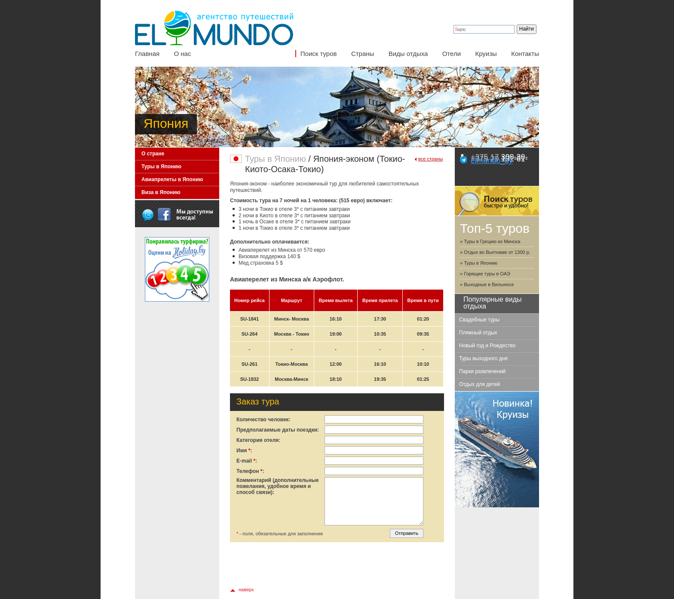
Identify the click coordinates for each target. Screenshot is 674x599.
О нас (182, 53)
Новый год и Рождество (487, 346)
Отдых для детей (479, 384)
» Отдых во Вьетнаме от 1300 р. (495, 252)
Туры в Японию (161, 167)
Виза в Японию (161, 192)
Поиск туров (318, 53)
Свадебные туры (479, 320)
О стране (152, 154)
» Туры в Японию (478, 263)
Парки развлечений (482, 371)
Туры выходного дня (483, 358)
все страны (430, 158)
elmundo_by (492, 160)
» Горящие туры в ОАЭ (485, 273)
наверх (246, 589)
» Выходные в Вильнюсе (487, 284)
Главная (147, 53)
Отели (451, 53)
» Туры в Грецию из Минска (490, 241)
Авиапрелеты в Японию (172, 179)
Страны (362, 53)
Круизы (485, 53)
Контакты (525, 53)
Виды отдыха (408, 53)
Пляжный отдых (478, 333)
